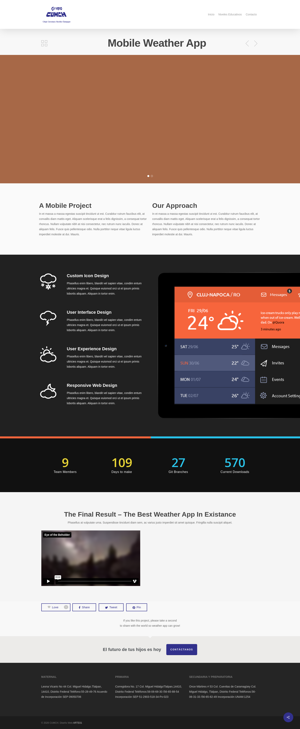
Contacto (251, 14)
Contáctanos (181, 649)
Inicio (211, 14)
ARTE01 (77, 722)
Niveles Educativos (230, 14)
